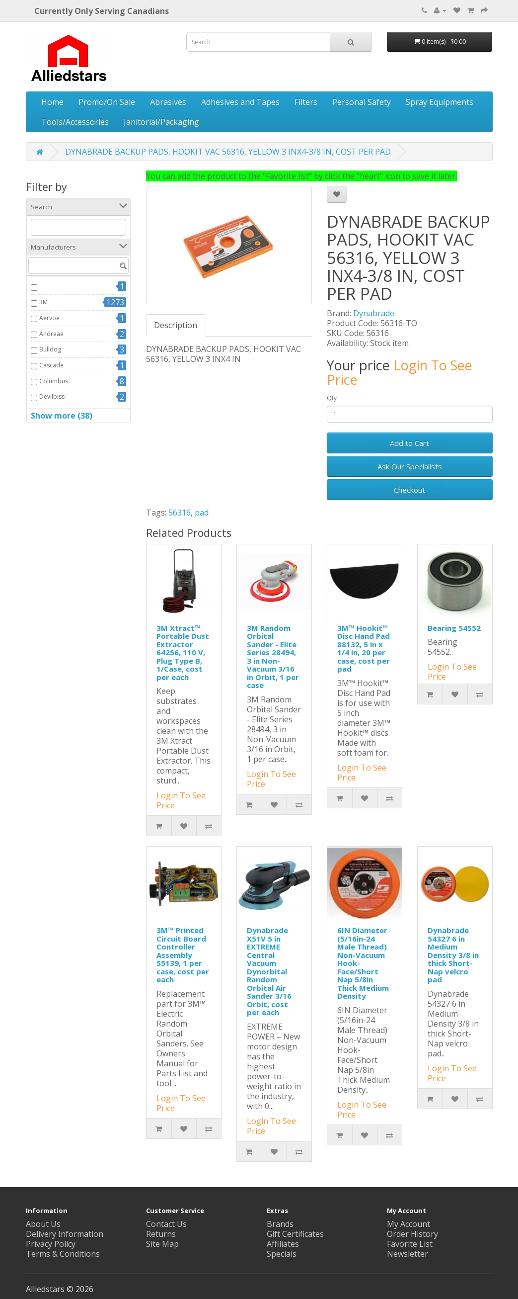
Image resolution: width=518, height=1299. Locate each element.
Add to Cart (409, 443)
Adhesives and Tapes (240, 101)
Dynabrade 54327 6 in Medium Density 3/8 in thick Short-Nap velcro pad (453, 954)
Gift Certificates (295, 1233)
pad (202, 512)
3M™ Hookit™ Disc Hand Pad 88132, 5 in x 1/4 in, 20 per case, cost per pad (363, 648)
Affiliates (283, 1243)
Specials (281, 1253)
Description (175, 325)
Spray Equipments (439, 101)
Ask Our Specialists (409, 466)
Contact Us (166, 1223)
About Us (43, 1223)
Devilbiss (52, 396)
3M (43, 302)
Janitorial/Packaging (161, 121)
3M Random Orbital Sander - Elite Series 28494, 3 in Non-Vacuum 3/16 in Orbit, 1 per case (273, 657)
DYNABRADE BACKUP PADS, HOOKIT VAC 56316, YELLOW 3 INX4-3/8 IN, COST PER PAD (228, 151)
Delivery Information (64, 1233)
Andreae (51, 334)
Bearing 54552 (454, 628)
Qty (332, 398)
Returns (161, 1233)
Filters (306, 101)
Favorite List (410, 1243)
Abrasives (168, 101)
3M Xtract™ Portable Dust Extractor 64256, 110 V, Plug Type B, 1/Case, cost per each (182, 652)
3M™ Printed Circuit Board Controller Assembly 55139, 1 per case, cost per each (182, 954)
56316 (179, 512)
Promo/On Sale (106, 101)
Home (52, 101)
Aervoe (49, 318)
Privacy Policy (50, 1243)
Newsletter (407, 1253)
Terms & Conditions (63, 1253)
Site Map (162, 1243)
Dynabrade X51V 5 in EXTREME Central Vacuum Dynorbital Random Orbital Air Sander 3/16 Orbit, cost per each (269, 971)
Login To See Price (399, 372)
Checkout (409, 490)
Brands (280, 1223)
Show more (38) (61, 415)
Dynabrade (373, 313)
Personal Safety (361, 101)
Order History (412, 1233)
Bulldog (50, 349)
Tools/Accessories (75, 121)
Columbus (53, 381)
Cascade (51, 365)
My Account (408, 1223)
